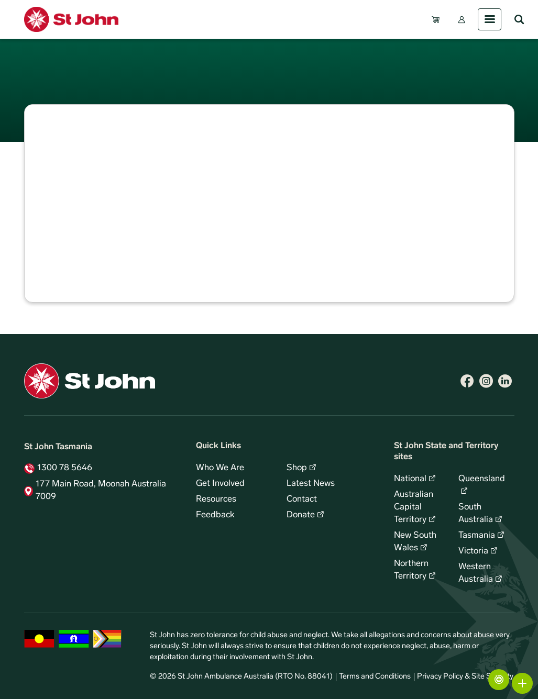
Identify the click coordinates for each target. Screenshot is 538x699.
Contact (302, 499)
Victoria (473, 551)
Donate (301, 515)
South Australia (475, 513)
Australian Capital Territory (413, 507)
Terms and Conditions (375, 677)
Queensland (481, 479)
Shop (297, 468)
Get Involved (220, 484)
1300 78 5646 (64, 468)
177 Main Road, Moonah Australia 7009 (101, 490)
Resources (216, 499)
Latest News (311, 484)
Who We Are (220, 468)
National (410, 479)
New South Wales (415, 541)
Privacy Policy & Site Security (465, 677)
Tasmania (476, 535)
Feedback (215, 515)
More (522, 683)
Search (519, 19)
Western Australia (475, 573)
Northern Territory (411, 570)
